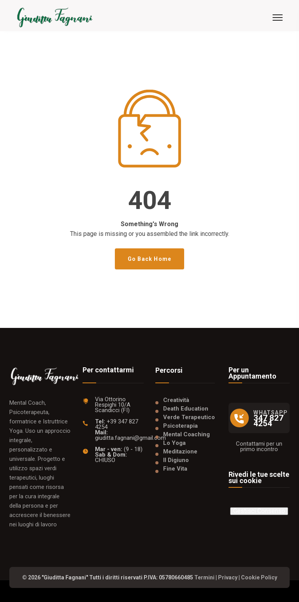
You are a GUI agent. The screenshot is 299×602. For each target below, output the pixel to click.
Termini (204, 577)
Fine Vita (175, 468)
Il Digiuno (176, 460)
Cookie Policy (259, 577)
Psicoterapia (180, 425)
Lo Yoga (174, 443)
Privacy (227, 577)
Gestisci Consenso (259, 511)
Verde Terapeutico (189, 417)
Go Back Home (149, 259)
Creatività (176, 400)
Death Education (185, 408)
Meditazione (180, 451)
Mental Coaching (186, 434)
